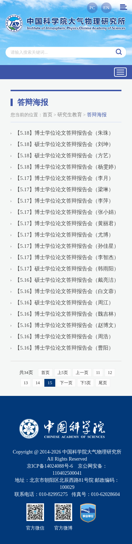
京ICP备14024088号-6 (50, 466)
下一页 (66, 382)
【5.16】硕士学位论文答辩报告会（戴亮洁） (67, 280)
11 (98, 372)
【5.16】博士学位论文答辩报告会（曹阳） (64, 348)
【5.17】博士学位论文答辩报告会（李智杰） (67, 257)
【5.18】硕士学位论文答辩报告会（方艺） (64, 155)
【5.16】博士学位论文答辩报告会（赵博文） (67, 325)
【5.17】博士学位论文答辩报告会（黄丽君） (67, 223)
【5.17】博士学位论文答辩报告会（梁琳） (64, 189)
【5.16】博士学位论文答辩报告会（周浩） (64, 336)
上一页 (82, 372)
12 (110, 372)
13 (26, 382)
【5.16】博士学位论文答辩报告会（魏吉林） (67, 314)
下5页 (85, 382)
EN (106, 7)
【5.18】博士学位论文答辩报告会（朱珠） (64, 133)
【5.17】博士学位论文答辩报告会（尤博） (64, 235)
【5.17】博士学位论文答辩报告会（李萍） (64, 201)
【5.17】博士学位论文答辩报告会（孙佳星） (67, 246)
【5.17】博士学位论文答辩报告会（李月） (64, 178)
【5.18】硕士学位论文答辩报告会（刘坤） (64, 144)
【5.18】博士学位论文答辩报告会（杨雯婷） (67, 167)
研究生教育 (69, 114)
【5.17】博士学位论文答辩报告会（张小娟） (67, 212)
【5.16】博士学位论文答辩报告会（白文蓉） (67, 291)
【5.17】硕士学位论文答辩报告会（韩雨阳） (67, 268)
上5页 (62, 372)
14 (38, 382)
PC (92, 7)
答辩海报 (97, 114)
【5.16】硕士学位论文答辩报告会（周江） (64, 302)
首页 (47, 114)
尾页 (103, 382)
